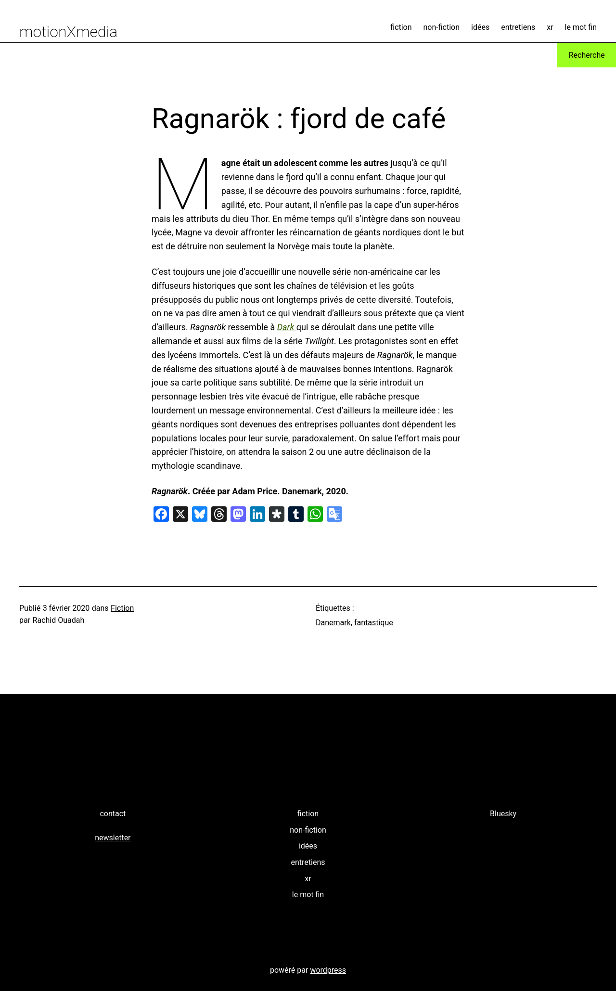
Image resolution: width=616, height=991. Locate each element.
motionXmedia (68, 32)
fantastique (373, 622)
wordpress (328, 970)
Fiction (122, 608)
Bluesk (501, 813)
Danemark (333, 622)
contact (113, 813)
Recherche (587, 55)
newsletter (112, 837)
